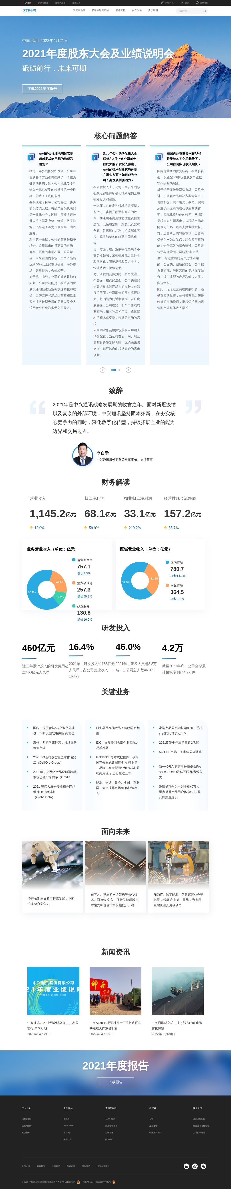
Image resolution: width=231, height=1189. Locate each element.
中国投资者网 (155, 1132)
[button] (113, 370)
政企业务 (76, 3)
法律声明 (71, 1166)
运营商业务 (60, 3)
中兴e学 (67, 1132)
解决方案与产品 (99, 10)
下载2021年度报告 (42, 89)
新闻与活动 (77, 10)
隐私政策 (86, 1166)
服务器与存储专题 (201, 1126)
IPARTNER (69, 1126)
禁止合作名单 (111, 1126)
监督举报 (109, 1132)
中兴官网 (27, 3)
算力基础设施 (199, 1119)
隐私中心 (109, 1139)
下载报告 (115, 1082)
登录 (187, 3)
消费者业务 (43, 3)
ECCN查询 (110, 1119)
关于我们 (155, 10)
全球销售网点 (103, 1166)
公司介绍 (26, 1166)
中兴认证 (68, 1139)
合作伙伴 (138, 10)
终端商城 (167, 2)
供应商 (67, 1119)
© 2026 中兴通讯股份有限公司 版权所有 (39, 1182)
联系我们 (41, 1166)
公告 (151, 1119)
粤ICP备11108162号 (66, 1182)
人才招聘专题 (199, 1132)
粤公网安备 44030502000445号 (97, 1182)
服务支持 (121, 10)
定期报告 (153, 1126)
